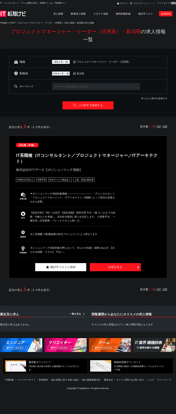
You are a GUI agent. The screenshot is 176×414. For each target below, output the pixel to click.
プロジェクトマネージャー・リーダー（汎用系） (104, 61)
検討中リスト (145, 13)
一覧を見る (75, 314)
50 (158, 126)
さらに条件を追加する (155, 98)
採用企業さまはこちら (144, 3)
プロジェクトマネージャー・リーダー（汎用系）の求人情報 (45, 23)
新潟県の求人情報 (85, 23)
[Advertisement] (80, 388)
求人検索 (58, 13)
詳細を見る (115, 267)
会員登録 (166, 13)
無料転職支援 (123, 13)
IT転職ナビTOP (7, 23)
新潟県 (80, 73)
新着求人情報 (78, 13)
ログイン (124, 3)
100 (164, 126)
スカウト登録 (100, 13)
